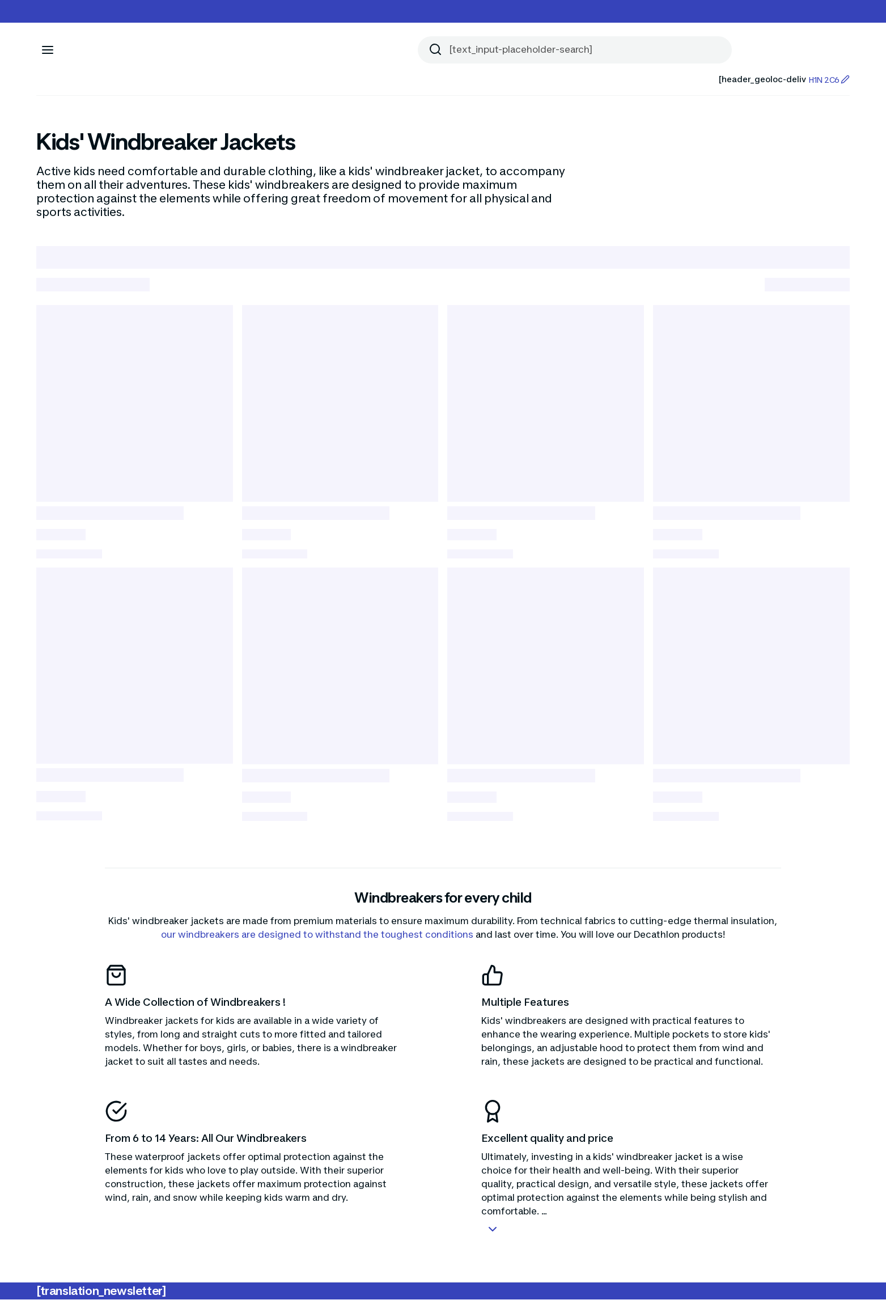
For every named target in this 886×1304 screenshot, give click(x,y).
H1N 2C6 (829, 79)
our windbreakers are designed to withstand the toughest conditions (317, 939)
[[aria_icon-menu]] (47, 49)
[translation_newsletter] (101, 1295)
